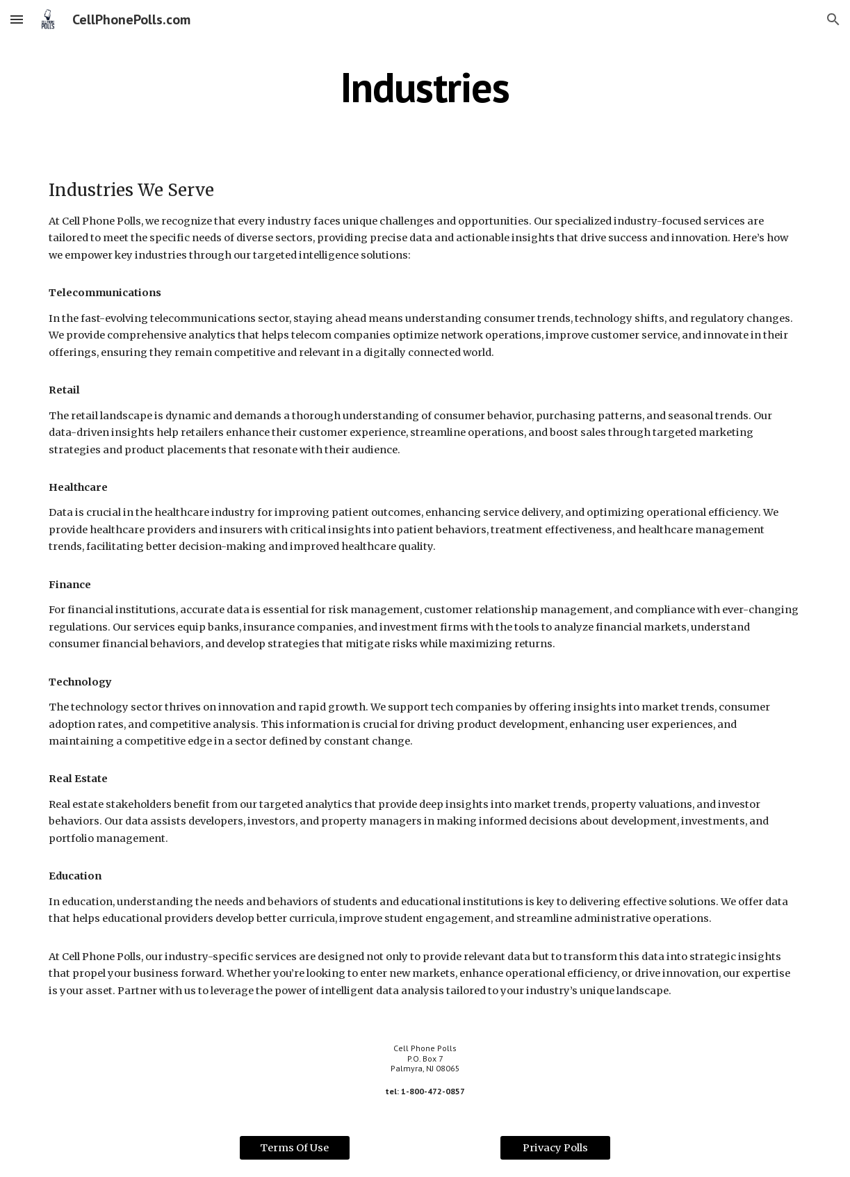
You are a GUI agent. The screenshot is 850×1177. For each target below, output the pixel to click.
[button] (16, 19)
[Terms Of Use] (295, 1147)
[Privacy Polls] (555, 1147)
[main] (425, 86)
